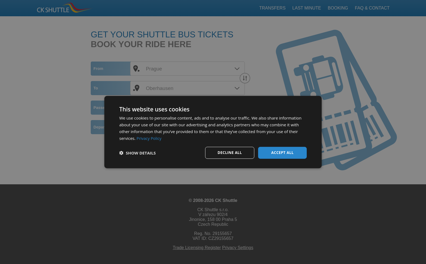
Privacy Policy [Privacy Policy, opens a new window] (149, 138)
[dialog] (213, 132)
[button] (137, 152)
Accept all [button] (282, 152)
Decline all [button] (229, 152)
